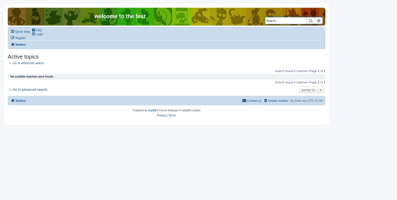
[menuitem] (36, 30)
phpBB (152, 110)
